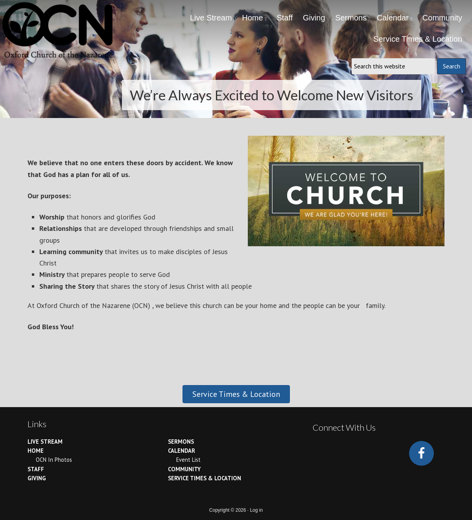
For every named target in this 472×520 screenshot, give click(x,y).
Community (184, 469)
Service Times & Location (204, 478)
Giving (37, 478)
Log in (256, 510)
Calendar (181, 450)
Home (36, 450)
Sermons (181, 441)
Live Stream (45, 441)
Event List (188, 459)
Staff (36, 469)
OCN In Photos (54, 459)
